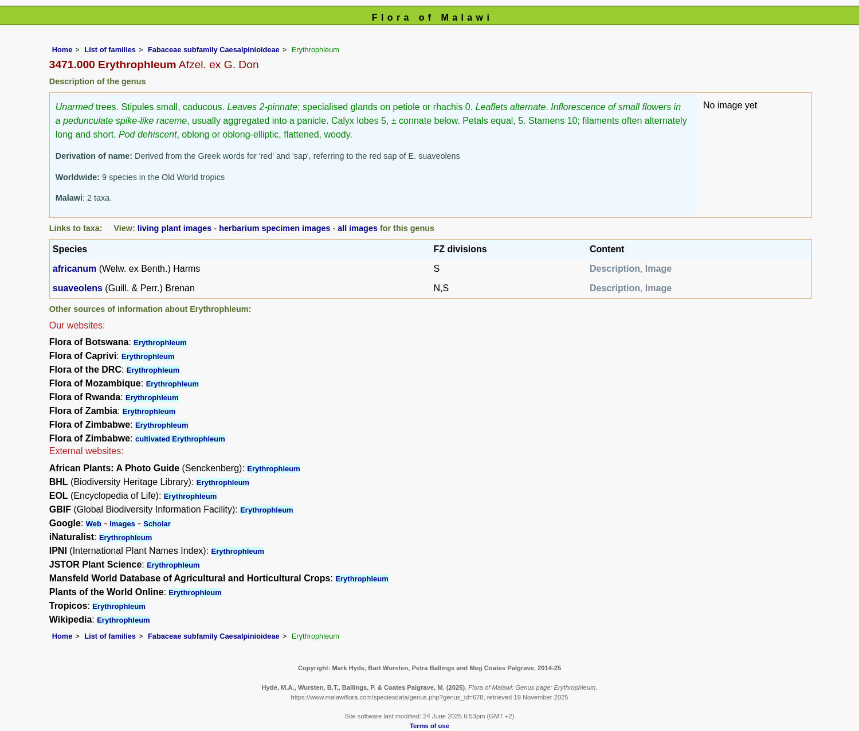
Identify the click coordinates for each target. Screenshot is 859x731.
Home (62, 49)
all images (358, 228)
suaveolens (78, 288)
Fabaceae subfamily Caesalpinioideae (214, 49)
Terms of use (429, 725)
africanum (74, 268)
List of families (110, 49)
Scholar (157, 523)
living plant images (175, 228)
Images (122, 523)
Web (93, 523)
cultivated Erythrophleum (180, 439)
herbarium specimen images (274, 228)
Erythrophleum (160, 342)
